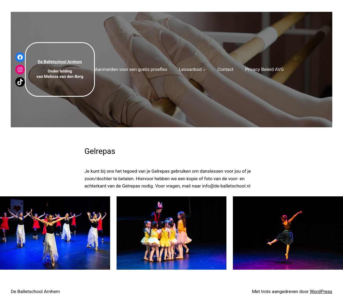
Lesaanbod (190, 69)
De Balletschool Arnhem (35, 291)
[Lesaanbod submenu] (204, 69)
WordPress (321, 291)
